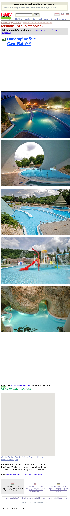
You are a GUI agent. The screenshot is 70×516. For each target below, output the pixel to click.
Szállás (28, 19)
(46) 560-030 (10, 389)
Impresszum (63, 498)
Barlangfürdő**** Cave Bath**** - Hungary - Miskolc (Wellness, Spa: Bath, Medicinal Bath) (35, 488)
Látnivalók (37, 19)
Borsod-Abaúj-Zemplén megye (37, 22)
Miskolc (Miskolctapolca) (21, 385)
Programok (62, 19)
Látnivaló (44, 30)
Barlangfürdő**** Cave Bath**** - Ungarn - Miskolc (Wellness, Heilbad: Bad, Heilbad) (58, 488)
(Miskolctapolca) (29, 26)
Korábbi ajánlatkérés (11, 498)
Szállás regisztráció (30, 498)
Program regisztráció (48, 498)
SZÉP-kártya (50, 19)
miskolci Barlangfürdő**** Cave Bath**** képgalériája (24, 474)
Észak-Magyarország (11, 22)
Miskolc (7, 26)
